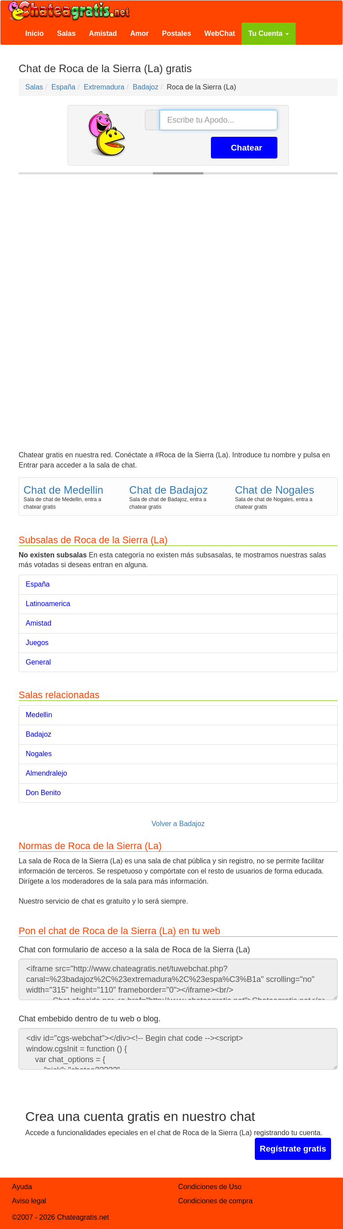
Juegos (37, 642)
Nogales (39, 753)
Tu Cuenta (268, 33)
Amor (139, 33)
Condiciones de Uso (210, 1186)
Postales (176, 33)
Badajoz (38, 734)
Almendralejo (46, 773)
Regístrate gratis (293, 1148)
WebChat (219, 33)
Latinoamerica (48, 603)
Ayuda (22, 1186)
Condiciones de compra (215, 1201)
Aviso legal (29, 1201)
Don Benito (43, 792)
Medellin (39, 715)
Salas (66, 33)
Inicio (34, 33)
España (38, 584)
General (38, 662)
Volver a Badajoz (178, 823)
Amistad (103, 33)
